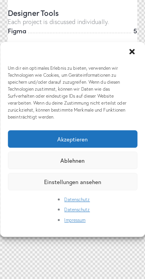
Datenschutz (77, 199)
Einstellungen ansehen (72, 182)
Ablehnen (72, 160)
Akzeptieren (72, 139)
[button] (132, 52)
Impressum (74, 220)
